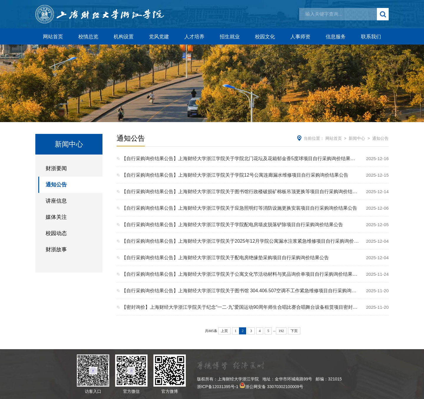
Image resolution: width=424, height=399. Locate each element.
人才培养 (194, 37)
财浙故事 (56, 249)
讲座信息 (56, 201)
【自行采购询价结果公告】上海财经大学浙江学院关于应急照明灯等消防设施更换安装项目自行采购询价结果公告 (239, 208)
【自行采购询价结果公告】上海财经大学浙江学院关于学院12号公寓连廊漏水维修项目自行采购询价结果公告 (235, 175)
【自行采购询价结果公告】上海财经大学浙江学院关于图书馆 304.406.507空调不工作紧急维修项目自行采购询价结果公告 (240, 290)
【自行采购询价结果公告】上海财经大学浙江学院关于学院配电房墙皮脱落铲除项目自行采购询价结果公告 (232, 224)
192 (281, 331)
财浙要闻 (56, 168)
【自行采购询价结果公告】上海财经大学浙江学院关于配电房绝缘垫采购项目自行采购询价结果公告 (225, 257)
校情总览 (88, 37)
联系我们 (371, 37)
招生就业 (230, 37)
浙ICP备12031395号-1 (217, 386)
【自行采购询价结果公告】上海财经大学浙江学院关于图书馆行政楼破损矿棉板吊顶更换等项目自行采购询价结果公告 (240, 191)
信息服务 (336, 37)
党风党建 (159, 37)
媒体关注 (56, 217)
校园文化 (265, 37)
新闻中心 (357, 138)
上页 (224, 331)
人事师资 (300, 37)
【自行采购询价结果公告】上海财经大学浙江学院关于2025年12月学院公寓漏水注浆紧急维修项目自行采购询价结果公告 (240, 241)
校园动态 (56, 233)
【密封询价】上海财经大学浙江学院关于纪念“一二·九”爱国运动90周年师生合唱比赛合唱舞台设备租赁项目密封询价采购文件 (240, 307)
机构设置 (124, 37)
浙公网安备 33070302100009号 (274, 386)
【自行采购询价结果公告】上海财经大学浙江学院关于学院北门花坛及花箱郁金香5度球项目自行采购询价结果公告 (240, 158)
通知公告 (56, 185)
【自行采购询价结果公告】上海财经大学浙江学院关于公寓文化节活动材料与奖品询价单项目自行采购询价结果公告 (240, 274)
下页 (294, 331)
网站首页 (53, 37)
